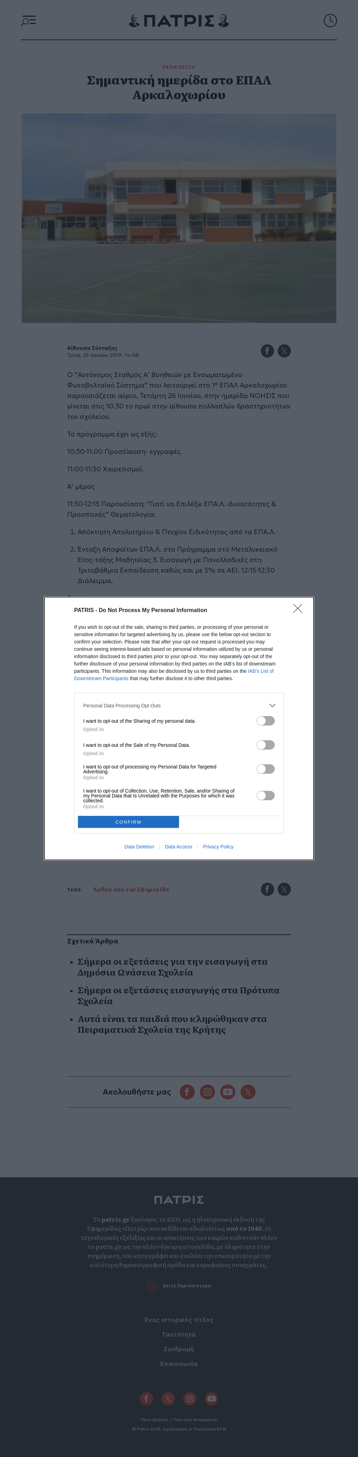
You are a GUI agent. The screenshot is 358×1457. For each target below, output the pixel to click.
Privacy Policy (218, 846)
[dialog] (179, 728)
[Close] (300, 610)
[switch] (266, 721)
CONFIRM (128, 821)
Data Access (178, 846)
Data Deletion (139, 846)
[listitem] (179, 705)
